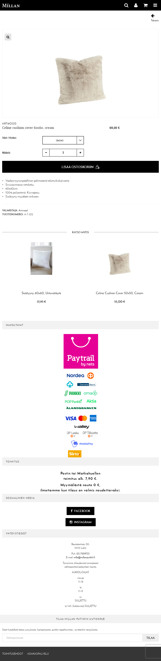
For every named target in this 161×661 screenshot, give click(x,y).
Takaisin (155, 18)
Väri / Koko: (9, 137)
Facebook (80, 511)
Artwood (9, 123)
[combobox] (63, 140)
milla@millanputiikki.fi (84, 557)
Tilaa (150, 638)
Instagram (81, 522)
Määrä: (6, 152)
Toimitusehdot (12, 653)
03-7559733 (83, 553)
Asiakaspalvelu (38, 653)
